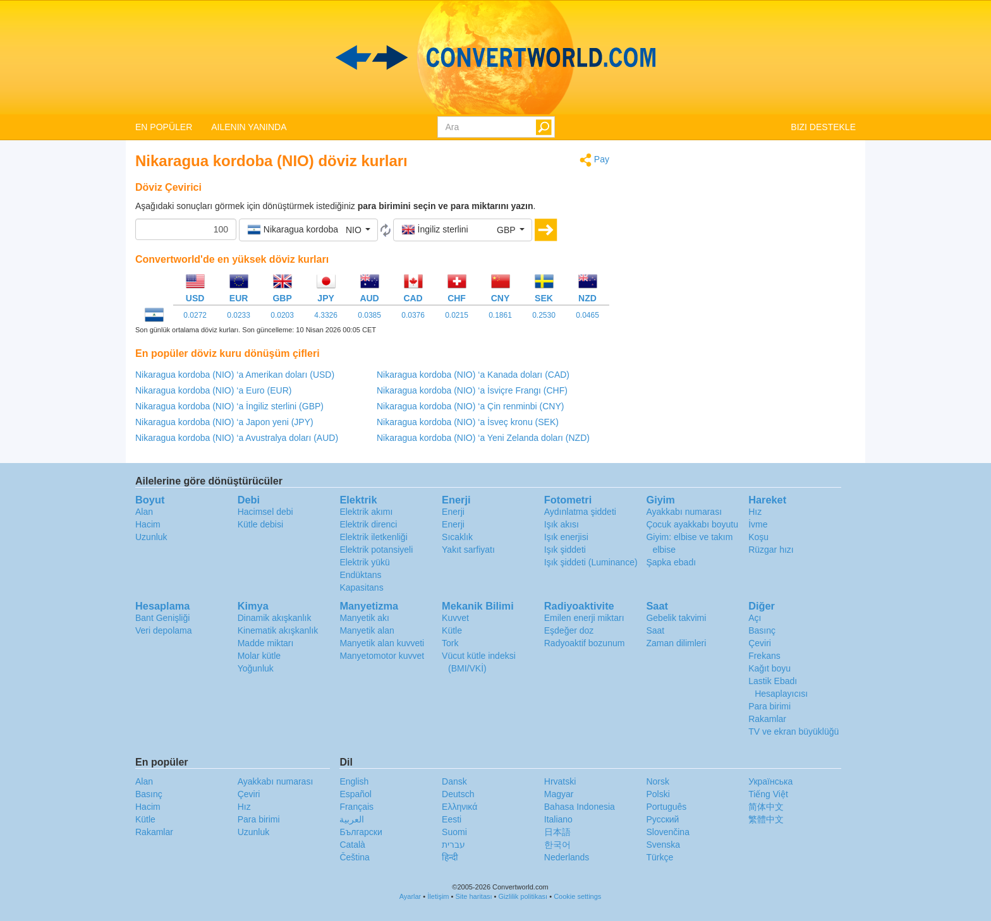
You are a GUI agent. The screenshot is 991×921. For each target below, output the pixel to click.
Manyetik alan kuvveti (381, 643)
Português (666, 807)
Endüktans (360, 575)
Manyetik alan (366, 630)
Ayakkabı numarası (684, 512)
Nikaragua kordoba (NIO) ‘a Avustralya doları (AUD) (236, 438)
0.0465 (587, 315)
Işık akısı (561, 524)
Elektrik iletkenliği (373, 537)
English (353, 781)
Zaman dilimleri (676, 643)
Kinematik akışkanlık (278, 630)
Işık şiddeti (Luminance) (591, 562)
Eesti (451, 819)
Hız (755, 512)
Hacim (148, 524)
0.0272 (195, 315)
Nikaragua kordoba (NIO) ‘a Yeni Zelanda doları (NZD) (483, 438)
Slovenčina (668, 832)
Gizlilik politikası (523, 896)
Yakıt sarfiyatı (468, 550)
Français (356, 807)
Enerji (453, 512)
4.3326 (325, 315)
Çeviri (759, 643)
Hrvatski (560, 781)
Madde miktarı (266, 643)
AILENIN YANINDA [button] (248, 127)
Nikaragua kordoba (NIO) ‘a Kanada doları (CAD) (473, 375)
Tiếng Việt (768, 794)
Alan (144, 512)
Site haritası (473, 896)
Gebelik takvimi (676, 618)
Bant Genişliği (162, 618)
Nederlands (567, 857)
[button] (308, 230)
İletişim (438, 896)
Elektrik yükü (364, 562)
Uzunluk (151, 537)
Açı (754, 618)
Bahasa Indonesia (579, 807)
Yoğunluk (256, 668)
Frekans (764, 656)
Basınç (761, 630)
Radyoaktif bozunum (584, 643)
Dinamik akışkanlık (275, 618)
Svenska (663, 845)
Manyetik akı (364, 618)
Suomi (454, 832)
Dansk (454, 781)
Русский (662, 819)
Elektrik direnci (368, 524)
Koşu (758, 537)
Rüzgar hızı (771, 550)
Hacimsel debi (265, 512)
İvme (757, 524)
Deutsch (458, 794)
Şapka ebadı (671, 562)
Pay (594, 160)
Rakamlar (767, 719)
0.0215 (456, 315)
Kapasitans (361, 587)
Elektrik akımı (365, 512)
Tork (450, 643)
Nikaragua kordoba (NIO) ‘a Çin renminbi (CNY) (470, 406)
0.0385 (369, 315)
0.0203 (282, 315)
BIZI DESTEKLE (823, 127)
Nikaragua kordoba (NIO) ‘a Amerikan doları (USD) (234, 375)
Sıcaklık (457, 537)
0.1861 (500, 315)
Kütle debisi (260, 524)
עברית (453, 845)
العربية (351, 819)
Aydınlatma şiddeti (580, 512)
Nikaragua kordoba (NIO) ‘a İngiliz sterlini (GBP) (229, 406)
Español (355, 794)
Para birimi (769, 706)
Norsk (657, 781)
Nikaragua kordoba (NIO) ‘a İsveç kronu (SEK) (468, 422)
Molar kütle (259, 656)
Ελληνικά (459, 807)
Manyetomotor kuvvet (381, 656)
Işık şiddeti (565, 550)
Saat (655, 630)
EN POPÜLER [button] (163, 127)
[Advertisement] (742, 241)
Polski (657, 794)
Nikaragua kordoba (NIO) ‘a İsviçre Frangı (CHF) (472, 390)
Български (360, 832)
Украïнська (770, 781)
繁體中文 (766, 819)
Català (352, 845)
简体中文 (766, 807)
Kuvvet (455, 618)
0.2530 (544, 315)
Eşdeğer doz (569, 630)
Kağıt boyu (769, 668)
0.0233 (238, 315)
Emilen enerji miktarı (584, 618)
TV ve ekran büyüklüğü (793, 731)
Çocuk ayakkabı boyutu (692, 524)
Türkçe (659, 857)
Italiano (558, 819)
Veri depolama (163, 630)
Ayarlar (410, 896)
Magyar (559, 794)
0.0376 (413, 315)
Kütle (452, 630)
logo (495, 57)
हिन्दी (450, 857)
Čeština (354, 857)
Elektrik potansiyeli (376, 550)
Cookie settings (577, 896)
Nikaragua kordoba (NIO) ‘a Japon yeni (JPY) (224, 422)
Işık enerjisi (566, 537)
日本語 (557, 832)
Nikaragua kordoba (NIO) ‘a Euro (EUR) (213, 390)
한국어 (557, 845)
